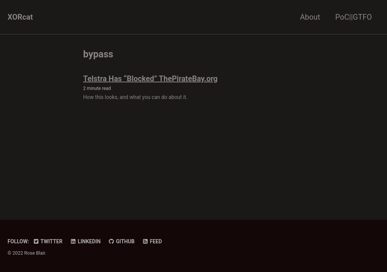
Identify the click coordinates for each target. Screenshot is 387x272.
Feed (152, 241)
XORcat (20, 17)
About (310, 17)
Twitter (47, 241)
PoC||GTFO (353, 17)
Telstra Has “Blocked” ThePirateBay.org (150, 78)
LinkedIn (85, 241)
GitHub (121, 241)
